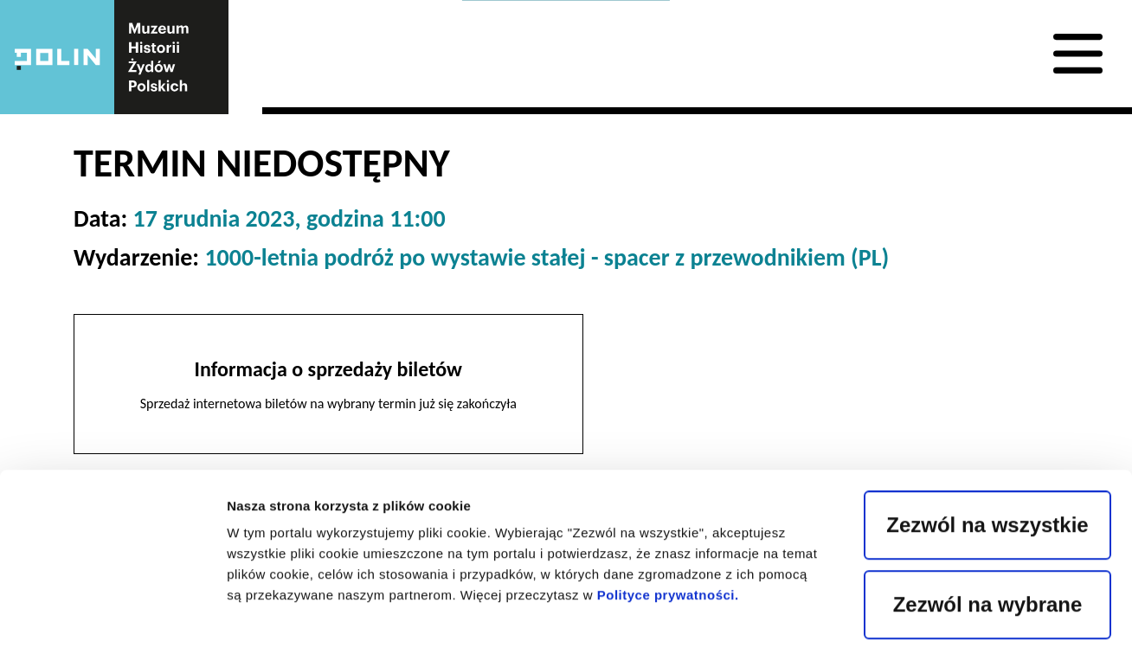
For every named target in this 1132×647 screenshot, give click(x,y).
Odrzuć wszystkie (987, 523)
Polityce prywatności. (668, 434)
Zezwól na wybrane (988, 444)
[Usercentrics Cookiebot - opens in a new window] (112, 613)
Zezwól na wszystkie (987, 364)
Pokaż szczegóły (916, 612)
